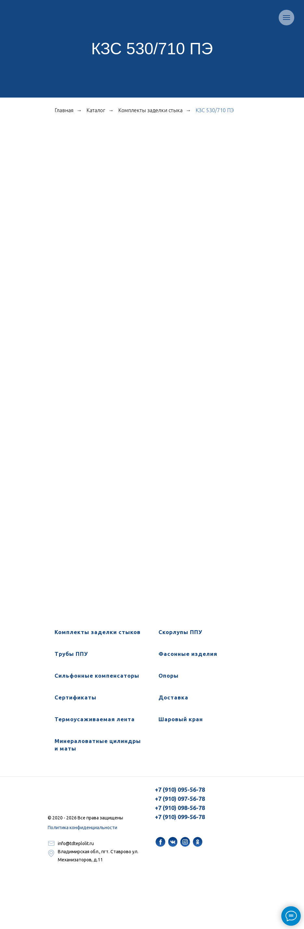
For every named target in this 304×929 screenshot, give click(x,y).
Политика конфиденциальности (82, 827)
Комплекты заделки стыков (98, 632)
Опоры (168, 675)
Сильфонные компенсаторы (97, 675)
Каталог (95, 110)
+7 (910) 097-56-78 (180, 798)
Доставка (173, 697)
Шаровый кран (180, 719)
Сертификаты (75, 697)
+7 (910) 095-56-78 (180, 789)
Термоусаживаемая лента (95, 719)
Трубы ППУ (71, 654)
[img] (160, 842)
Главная (64, 110)
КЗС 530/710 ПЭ (215, 110)
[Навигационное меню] (286, 17)
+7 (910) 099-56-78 (180, 817)
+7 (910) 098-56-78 (180, 807)
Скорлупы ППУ (180, 632)
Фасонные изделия (187, 654)
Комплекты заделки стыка (150, 110)
